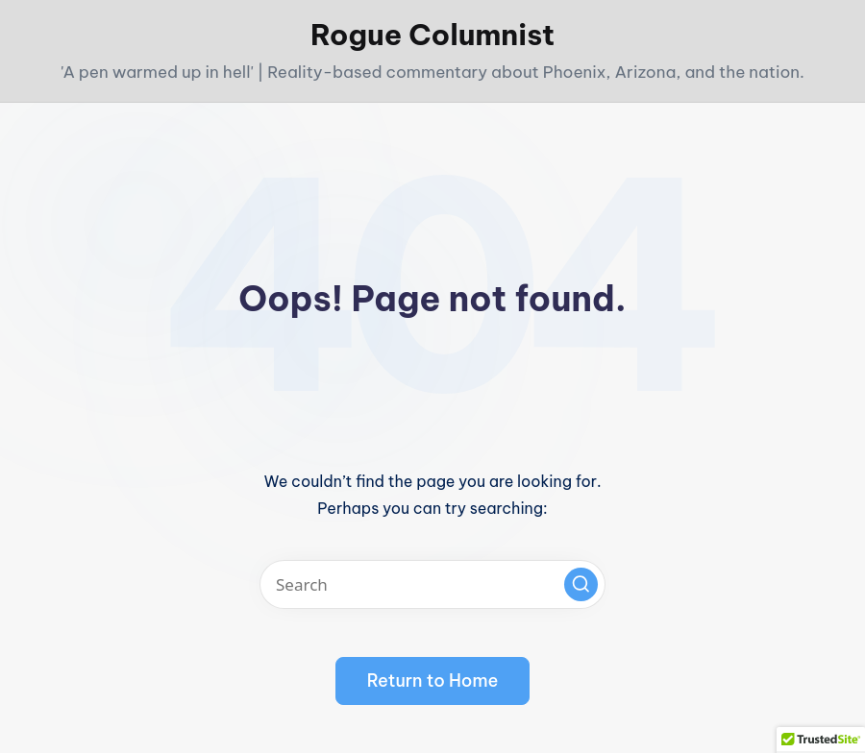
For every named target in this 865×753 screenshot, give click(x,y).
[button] (581, 584)
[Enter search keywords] (433, 584)
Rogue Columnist (432, 34)
